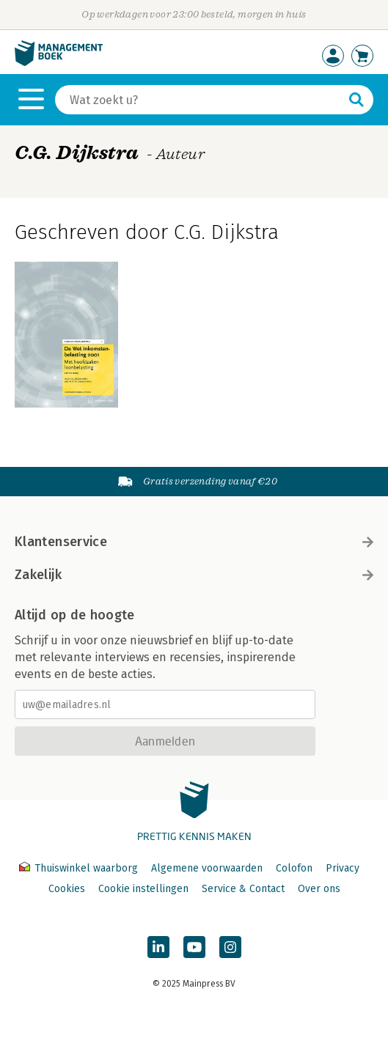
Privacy (342, 868)
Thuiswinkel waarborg (80, 868)
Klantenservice (194, 542)
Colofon (294, 868)
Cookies (66, 889)
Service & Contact (243, 889)
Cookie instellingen (143, 889)
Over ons (319, 889)
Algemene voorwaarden (207, 868)
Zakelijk (194, 575)
